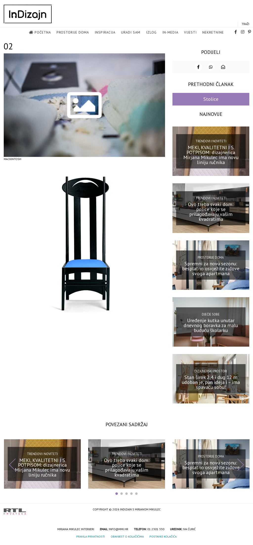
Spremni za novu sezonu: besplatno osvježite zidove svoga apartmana (210, 270)
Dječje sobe (211, 316)
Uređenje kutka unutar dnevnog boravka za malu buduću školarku (211, 327)
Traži (245, 25)
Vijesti (190, 33)
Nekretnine (213, 33)
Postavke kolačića (163, 538)
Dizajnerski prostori (210, 373)
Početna (43, 33)
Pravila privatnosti (90, 538)
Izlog (151, 33)
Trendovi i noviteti (210, 143)
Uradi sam (130, 33)
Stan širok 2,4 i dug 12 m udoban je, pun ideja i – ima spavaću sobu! (211, 384)
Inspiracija (105, 33)
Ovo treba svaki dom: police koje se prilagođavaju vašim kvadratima (211, 213)
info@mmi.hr (118, 531)
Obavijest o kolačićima (127, 538)
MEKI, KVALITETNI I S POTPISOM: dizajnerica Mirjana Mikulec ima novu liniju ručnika (211, 156)
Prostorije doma (73, 33)
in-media (170, 33)
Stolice (210, 101)
